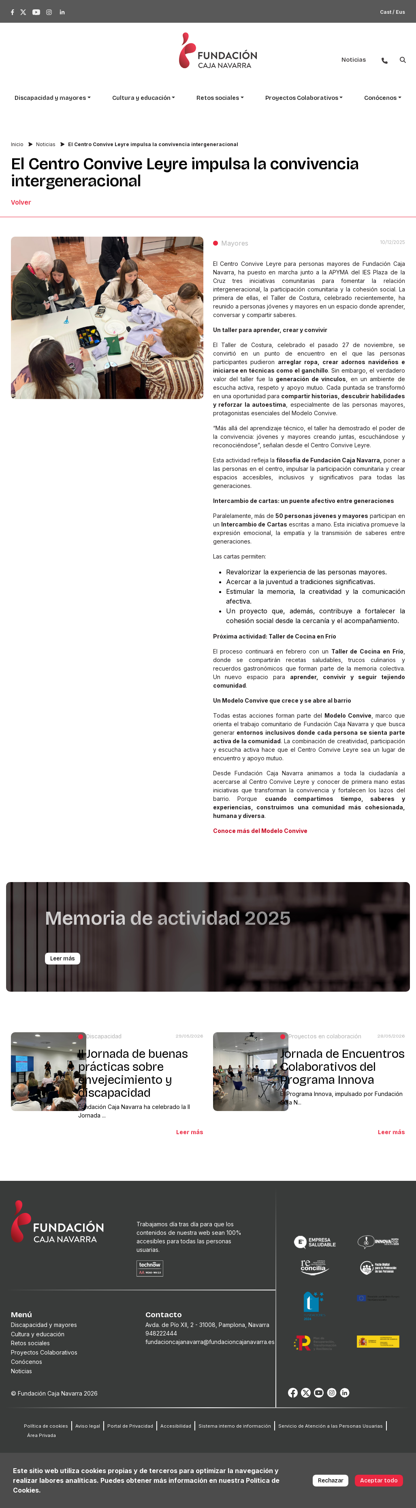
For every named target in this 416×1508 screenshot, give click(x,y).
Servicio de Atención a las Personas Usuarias (330, 1426)
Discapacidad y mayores (44, 1324)
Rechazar (330, 1480)
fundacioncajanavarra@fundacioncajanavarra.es (210, 1341)
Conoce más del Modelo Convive (260, 830)
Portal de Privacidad (130, 1426)
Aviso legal (87, 1426)
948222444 (161, 1333)
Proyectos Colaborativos (44, 1352)
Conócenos (26, 1361)
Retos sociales (30, 1343)
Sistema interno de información (234, 1426)
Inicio (17, 144)
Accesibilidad (175, 1426)
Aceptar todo (379, 1480)
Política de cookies (46, 1426)
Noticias (45, 144)
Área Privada (41, 1435)
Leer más (189, 1132)
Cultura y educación (37, 1334)
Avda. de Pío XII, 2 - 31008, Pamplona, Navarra (207, 1324)
